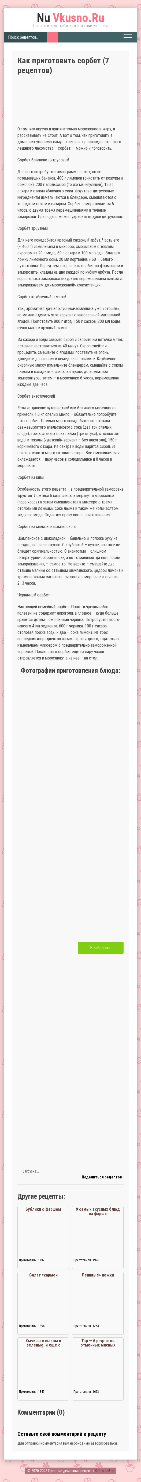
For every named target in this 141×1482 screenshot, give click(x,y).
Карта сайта (104, 1471)
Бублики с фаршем (43, 1209)
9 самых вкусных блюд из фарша (98, 1211)
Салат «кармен (43, 1275)
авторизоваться (104, 1443)
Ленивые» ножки (97, 1275)
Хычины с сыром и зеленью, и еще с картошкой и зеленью (43, 1345)
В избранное (101, 947)
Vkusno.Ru (70, 18)
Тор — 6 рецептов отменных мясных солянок (97, 1345)
